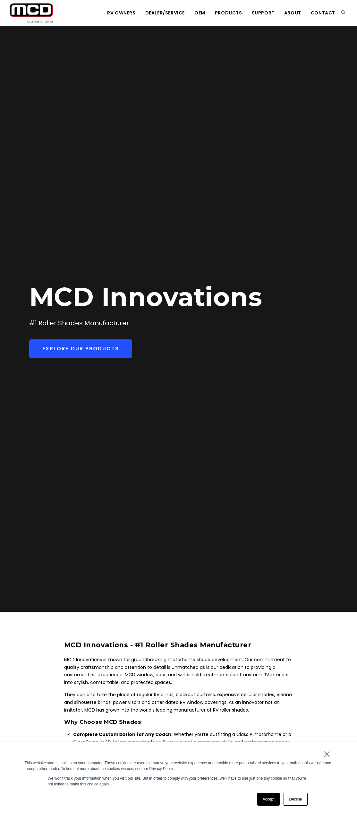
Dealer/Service (165, 13)
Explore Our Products (80, 348)
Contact (323, 13)
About (292, 13)
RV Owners (121, 13)
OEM (199, 13)
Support (263, 13)
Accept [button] (269, 799)
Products (228, 13)
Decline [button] (295, 799)
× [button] (326, 754)
